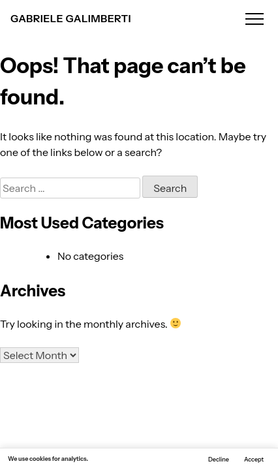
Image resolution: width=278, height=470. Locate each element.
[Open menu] (254, 18)
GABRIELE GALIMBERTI (70, 18)
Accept (254, 459)
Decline (218, 459)
